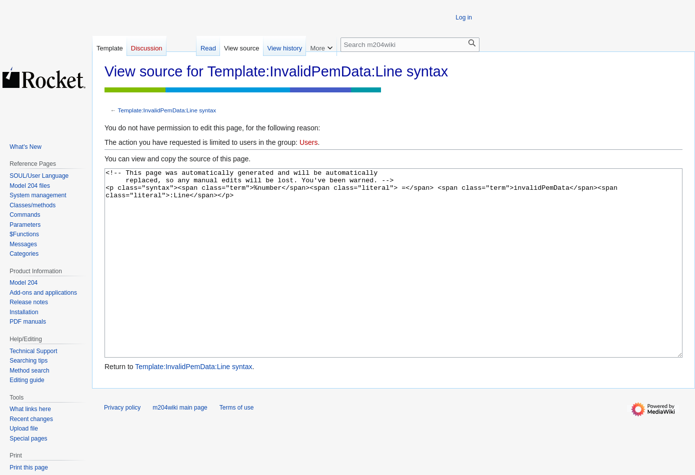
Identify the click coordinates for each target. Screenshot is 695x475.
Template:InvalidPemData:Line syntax (167, 110)
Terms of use (237, 445)
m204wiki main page (179, 445)
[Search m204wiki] (410, 44)
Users (309, 142)
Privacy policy (122, 445)
